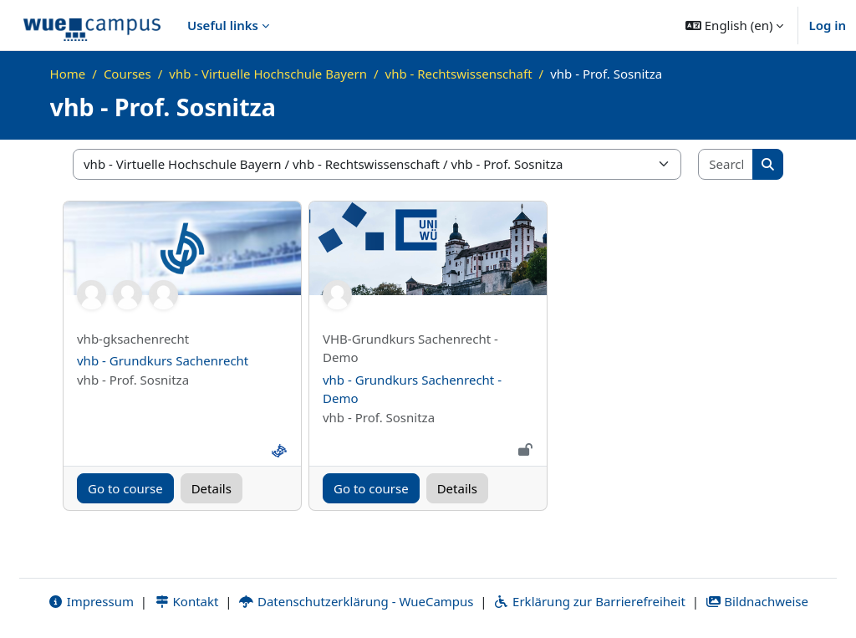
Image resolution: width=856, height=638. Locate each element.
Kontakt (186, 602)
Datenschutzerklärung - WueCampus (355, 602)
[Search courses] (726, 164)
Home (68, 73)
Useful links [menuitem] (222, 25)
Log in (827, 25)
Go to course (125, 488)
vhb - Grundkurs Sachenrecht (162, 360)
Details (211, 488)
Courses (127, 73)
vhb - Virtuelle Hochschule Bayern (268, 73)
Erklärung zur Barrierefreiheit (589, 602)
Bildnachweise (757, 602)
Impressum (91, 602)
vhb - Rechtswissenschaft (458, 73)
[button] (734, 25)
